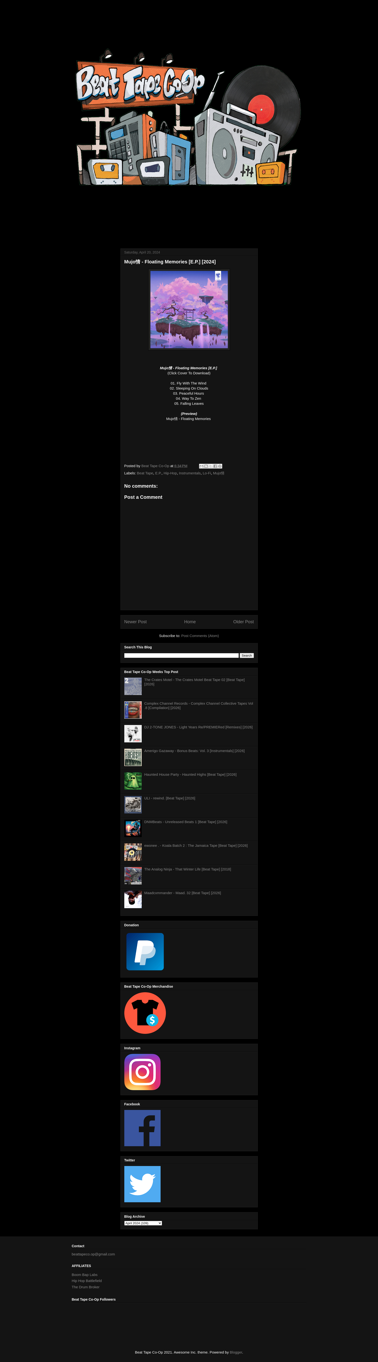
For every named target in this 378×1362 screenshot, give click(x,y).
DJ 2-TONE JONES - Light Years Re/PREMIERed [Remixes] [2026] (198, 727)
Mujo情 (219, 473)
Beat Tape (145, 473)
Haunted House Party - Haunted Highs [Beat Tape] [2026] (190, 774)
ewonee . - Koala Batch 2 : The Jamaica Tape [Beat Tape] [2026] (196, 845)
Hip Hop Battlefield (87, 1281)
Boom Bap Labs (85, 1275)
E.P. (158, 473)
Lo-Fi (207, 473)
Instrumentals (190, 473)
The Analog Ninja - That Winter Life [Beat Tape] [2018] (187, 869)
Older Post (243, 621)
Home (190, 621)
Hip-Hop (170, 473)
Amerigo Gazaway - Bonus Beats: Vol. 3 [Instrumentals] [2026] (194, 751)
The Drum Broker (86, 1287)
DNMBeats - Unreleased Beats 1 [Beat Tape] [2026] (185, 822)
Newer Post (135, 621)
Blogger (236, 1352)
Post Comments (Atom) (200, 636)
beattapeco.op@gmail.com (93, 1254)
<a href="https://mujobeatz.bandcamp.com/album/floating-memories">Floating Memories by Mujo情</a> (189, 440)
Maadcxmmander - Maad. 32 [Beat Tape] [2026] (182, 893)
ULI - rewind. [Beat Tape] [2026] (169, 798)
